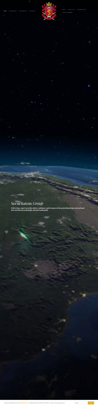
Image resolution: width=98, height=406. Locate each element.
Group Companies (68, 12)
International (81, 9)
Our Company (23, 11)
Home (5, 11)
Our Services (13, 11)
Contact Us (71, 9)
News (64, 9)
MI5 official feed (60, 403)
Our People (32, 11)
